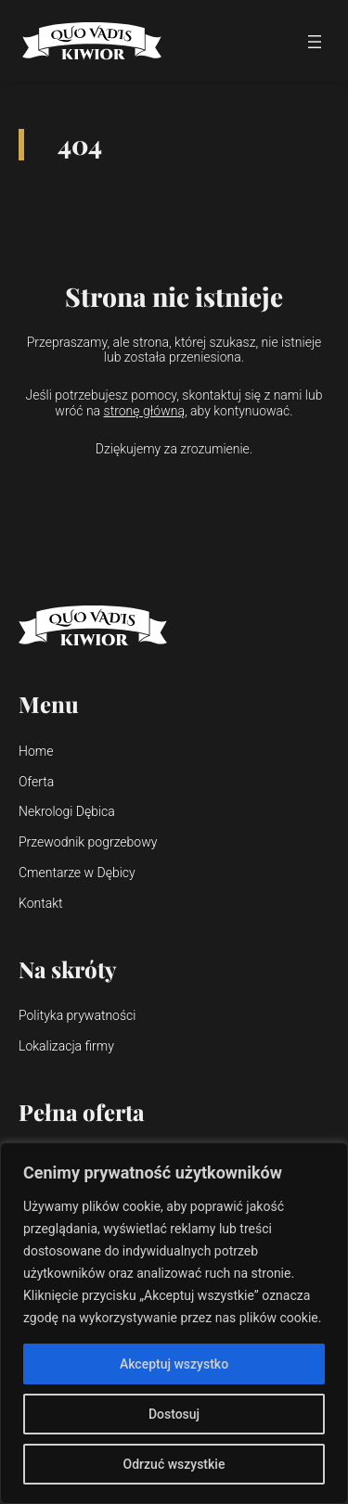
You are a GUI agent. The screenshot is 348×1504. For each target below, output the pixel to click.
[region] (174, 1323)
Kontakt (41, 903)
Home (36, 751)
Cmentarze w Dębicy (77, 872)
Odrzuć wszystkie (174, 1464)
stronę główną (144, 410)
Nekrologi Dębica (67, 811)
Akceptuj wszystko (174, 1364)
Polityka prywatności (77, 1015)
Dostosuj (174, 1414)
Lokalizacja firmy (66, 1046)
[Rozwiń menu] (314, 42)
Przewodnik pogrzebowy (88, 842)
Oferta (36, 781)
